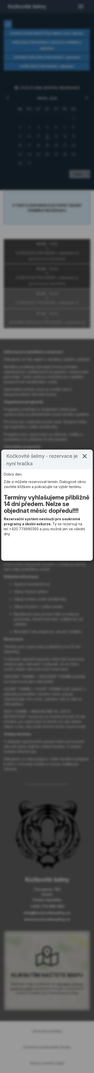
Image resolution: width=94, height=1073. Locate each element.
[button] (84, 488)
